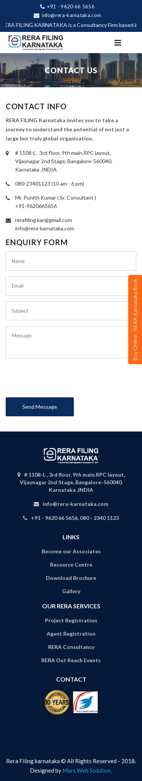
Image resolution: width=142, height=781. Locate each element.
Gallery (71, 591)
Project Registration (71, 620)
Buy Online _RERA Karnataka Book (135, 320)
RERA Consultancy (71, 647)
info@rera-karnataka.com (44, 228)
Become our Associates (71, 551)
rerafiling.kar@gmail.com (43, 220)
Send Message (39, 406)
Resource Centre (71, 564)
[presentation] (63, 380)
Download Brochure (71, 578)
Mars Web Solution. (87, 770)
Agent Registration (71, 633)
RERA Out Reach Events (71, 660)
